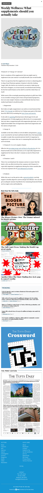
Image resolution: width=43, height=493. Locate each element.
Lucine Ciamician (15, 294)
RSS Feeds (25, 457)
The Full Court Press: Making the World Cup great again (20, 248)
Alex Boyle (5, 320)
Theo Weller (6, 294)
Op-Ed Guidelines (28, 452)
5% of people (9, 111)
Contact (25, 448)
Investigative (4, 453)
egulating (13, 117)
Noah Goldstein (6, 251)
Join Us (25, 453)
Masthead (25, 446)
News (2, 445)
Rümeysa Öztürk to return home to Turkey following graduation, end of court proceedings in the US (21, 305)
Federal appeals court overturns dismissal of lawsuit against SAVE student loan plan (20, 292)
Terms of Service (27, 461)
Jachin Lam (4, 280)
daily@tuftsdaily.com (21, 479)
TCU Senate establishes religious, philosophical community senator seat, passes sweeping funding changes (20, 318)
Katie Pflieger (6, 63)
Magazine (4, 457)
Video (2, 461)
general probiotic (29, 177)
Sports (3, 452)
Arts (2, 448)
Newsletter (4, 462)
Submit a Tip (26, 450)
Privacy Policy (26, 459)
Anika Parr (5, 301)
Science (3, 455)
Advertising (26, 455)
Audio (2, 459)
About (24, 445)
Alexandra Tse (6, 314)
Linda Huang (5, 221)
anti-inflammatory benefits (26, 168)
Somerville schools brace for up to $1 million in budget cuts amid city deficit (21, 311)
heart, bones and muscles (29, 113)
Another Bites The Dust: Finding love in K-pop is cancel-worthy (21, 278)
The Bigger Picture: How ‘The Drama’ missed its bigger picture (20, 218)
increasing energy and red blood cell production (23, 148)
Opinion (3, 450)
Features (3, 446)
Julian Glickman (13, 301)
